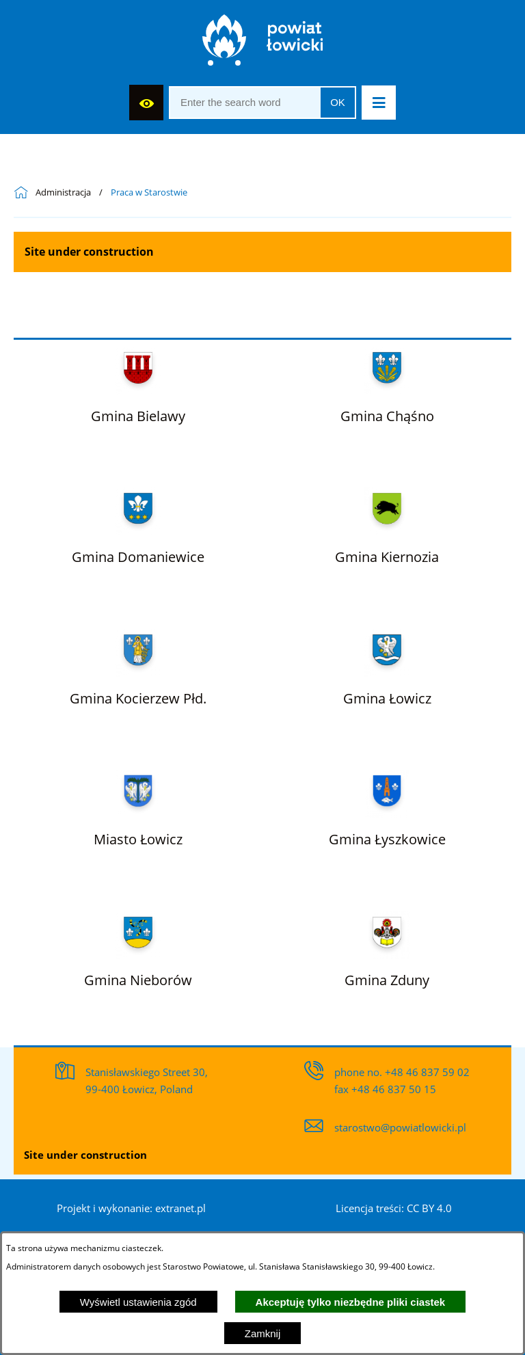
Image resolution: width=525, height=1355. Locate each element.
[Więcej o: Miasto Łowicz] (138, 805)
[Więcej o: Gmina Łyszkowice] (387, 805)
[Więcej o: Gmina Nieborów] (138, 946)
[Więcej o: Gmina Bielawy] (138, 382)
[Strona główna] (263, 43)
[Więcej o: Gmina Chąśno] (387, 382)
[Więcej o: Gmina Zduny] (387, 946)
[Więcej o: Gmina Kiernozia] (387, 523)
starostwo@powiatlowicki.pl (400, 1127)
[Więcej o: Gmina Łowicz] (387, 664)
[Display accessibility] (146, 102)
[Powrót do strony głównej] (25, 193)
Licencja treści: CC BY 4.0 (394, 1208)
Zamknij (263, 1333)
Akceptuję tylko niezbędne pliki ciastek (351, 1302)
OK (337, 102)
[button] (379, 102)
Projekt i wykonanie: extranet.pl (131, 1208)
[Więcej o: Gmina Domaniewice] (138, 523)
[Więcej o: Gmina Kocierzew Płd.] (138, 664)
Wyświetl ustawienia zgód (138, 1302)
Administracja (63, 192)
